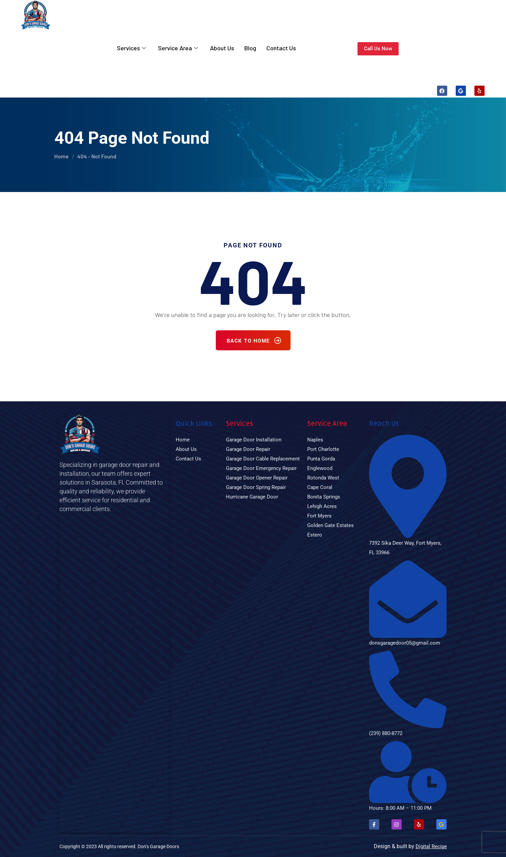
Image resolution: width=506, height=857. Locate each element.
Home (61, 156)
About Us (222, 49)
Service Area (178, 49)
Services (131, 49)
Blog (250, 49)
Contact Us (281, 49)
